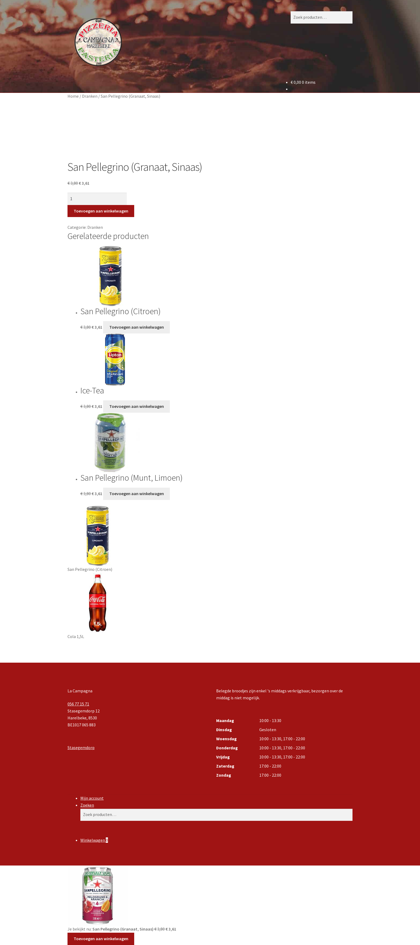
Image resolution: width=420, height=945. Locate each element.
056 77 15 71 (78, 704)
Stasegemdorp (81, 747)
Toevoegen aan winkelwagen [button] (136, 327)
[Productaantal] (97, 199)
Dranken (90, 96)
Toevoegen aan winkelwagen (101, 211)
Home (73, 96)
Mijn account (92, 798)
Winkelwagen (94, 840)
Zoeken (87, 805)
